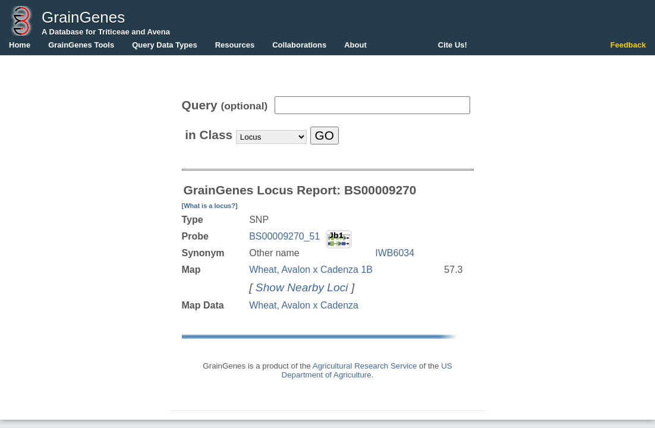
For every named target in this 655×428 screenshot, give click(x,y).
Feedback (628, 44)
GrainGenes (83, 17)
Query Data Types (164, 44)
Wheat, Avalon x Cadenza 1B (311, 270)
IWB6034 (394, 253)
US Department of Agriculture (367, 370)
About (355, 44)
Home (19, 44)
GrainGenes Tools (81, 44)
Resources (234, 44)
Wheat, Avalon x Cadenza (303, 305)
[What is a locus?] (210, 205)
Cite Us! (452, 44)
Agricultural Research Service (365, 365)
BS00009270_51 (284, 236)
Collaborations (299, 44)
